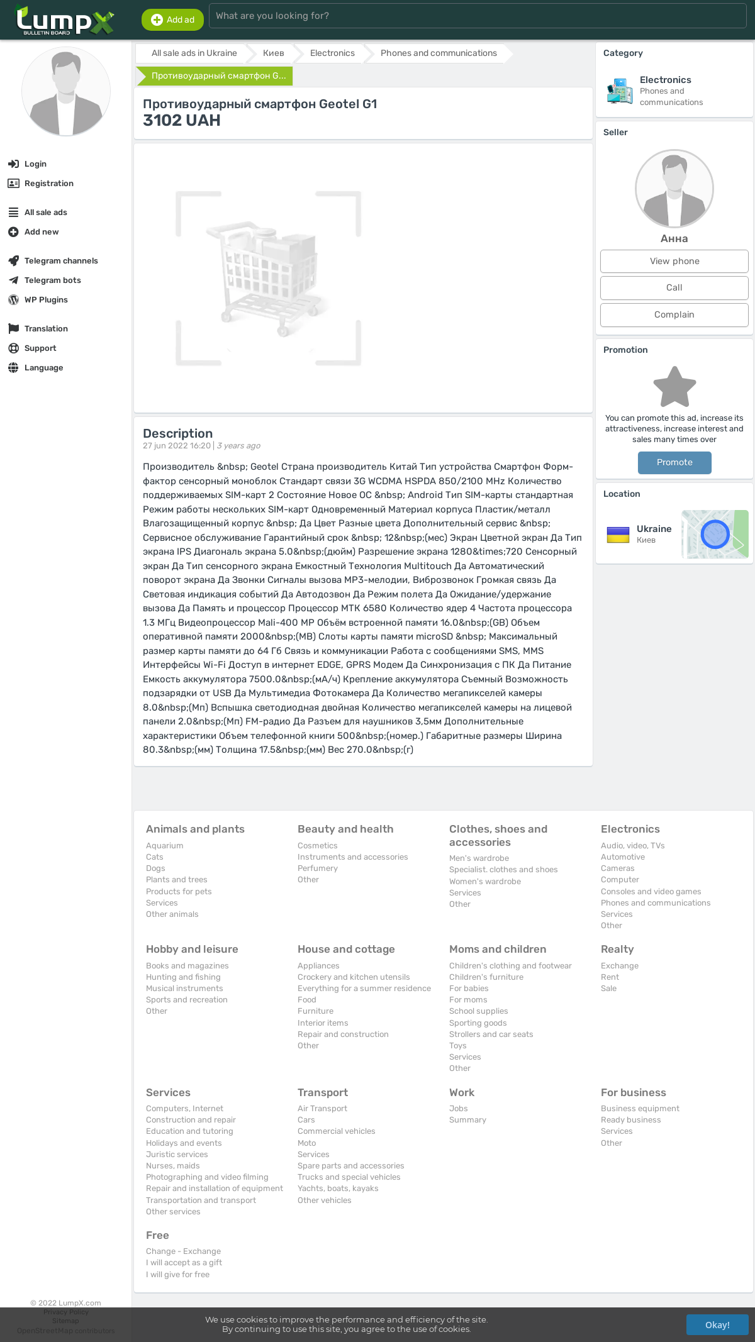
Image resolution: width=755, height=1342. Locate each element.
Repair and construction (343, 1034)
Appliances (319, 965)
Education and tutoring (189, 1131)
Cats (155, 857)
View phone (675, 261)
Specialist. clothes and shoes (503, 869)
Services (162, 902)
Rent (610, 977)
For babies (469, 988)
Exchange (620, 965)
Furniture (315, 1011)
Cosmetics (318, 845)
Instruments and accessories (353, 857)
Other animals (172, 914)
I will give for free (178, 1274)
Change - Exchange (183, 1251)
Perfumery (318, 868)
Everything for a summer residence (364, 988)
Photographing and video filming (207, 1177)
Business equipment (640, 1108)
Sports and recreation (187, 999)
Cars (306, 1119)
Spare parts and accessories (351, 1165)
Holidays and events (184, 1143)
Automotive (623, 857)
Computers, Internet (184, 1108)
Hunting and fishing (183, 977)
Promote (675, 462)
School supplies (478, 1011)
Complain (674, 314)
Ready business (631, 1119)
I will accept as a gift (184, 1262)
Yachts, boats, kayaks (338, 1188)
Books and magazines (187, 965)
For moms (468, 999)
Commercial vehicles (337, 1131)
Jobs (458, 1108)
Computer (620, 879)
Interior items (323, 1023)
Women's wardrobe (485, 881)
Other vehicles (325, 1200)
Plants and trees (177, 879)
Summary (467, 1119)
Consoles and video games (651, 891)
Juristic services (177, 1154)
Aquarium (165, 845)
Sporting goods (478, 1023)
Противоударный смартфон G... (219, 75)
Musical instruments (184, 988)
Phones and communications (656, 902)
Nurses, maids (173, 1165)
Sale (609, 988)
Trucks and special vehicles (349, 1177)
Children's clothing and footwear (510, 965)
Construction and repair (191, 1119)
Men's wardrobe (479, 858)
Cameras (618, 868)
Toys (458, 1045)
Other (308, 879)
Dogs (155, 868)
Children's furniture (486, 977)
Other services (173, 1211)
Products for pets (179, 891)
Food (307, 999)
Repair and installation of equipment (214, 1188)
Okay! (717, 1325)
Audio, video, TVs (633, 845)
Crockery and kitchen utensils (354, 977)
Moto (307, 1143)
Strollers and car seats (491, 1034)
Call (674, 287)
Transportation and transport (201, 1200)
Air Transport (322, 1108)
